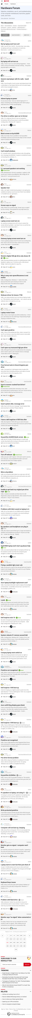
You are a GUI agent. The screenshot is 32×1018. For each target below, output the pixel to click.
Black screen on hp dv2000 (10, 133)
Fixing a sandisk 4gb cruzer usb (11, 565)
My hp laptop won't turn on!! (10, 44)
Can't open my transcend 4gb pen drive (14, 347)
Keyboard (3, 27)
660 (24, 946)
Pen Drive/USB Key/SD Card (8, 29)
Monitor (14, 27)
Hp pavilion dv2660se (8, 775)
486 (11, 946)
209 (21, 935)
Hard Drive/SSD (22, 25)
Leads (3, 600)
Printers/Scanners (21, 29)
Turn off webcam (6, 454)
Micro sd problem (7, 472)
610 (18, 946)
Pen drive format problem (10, 758)
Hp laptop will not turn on (9, 61)
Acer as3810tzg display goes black (13, 705)
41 (14, 935)
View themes (12, 18)
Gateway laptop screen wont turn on (13, 238)
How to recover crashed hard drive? (13, 385)
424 (11, 942)
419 (14, 939)
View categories (4, 18)
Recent (5, 35)
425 (14, 942)
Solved (27, 35)
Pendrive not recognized (9, 670)
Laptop (9, 27)
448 (7, 946)
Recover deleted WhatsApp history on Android (14, 996)
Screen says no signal (8, 205)
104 (18, 935)
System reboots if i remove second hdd (14, 635)
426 (18, 942)
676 (16, 949)
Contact (29, 1009)
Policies (16, 1010)
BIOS (2, 25)
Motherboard (21, 27)
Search (28, 22)
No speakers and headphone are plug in (14, 527)
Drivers (15, 25)
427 (21, 942)
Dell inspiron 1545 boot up (10, 688)
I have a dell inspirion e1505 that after (14, 419)
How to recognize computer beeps (11, 1004)
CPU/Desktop (8, 25)
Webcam (3, 31)
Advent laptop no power (9, 98)
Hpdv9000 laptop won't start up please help (15, 546)
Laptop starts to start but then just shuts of (15, 865)
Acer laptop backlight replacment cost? (14, 583)
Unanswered (16, 35)
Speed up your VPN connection (10, 1001)
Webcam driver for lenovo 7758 (11, 295)
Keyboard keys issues (8, 882)
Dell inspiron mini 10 (8, 617)
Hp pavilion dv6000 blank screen (12, 437)
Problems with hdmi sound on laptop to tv (15, 509)
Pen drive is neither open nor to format (14, 116)
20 (11, 935)
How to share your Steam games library (12, 999)
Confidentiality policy (21, 1009)
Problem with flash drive (9, 900)
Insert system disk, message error (12, 404)
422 (24, 939)
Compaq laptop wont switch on (11, 653)
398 (11, 939)
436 (24, 942)
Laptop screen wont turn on (10, 221)
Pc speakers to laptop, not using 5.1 (13, 793)
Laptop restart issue (8, 312)
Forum (6, 4)
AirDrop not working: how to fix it (11, 994)
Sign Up (3, 1009)
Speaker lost (5, 188)
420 (18, 939)
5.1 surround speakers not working (13, 168)
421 (21, 939)
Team (7, 1009)
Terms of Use (12, 1009)
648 (21, 946)
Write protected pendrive (9, 810)
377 (7, 939)
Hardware (13, 4)
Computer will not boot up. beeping (13, 828)
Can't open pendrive (7, 330)
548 (14, 946)
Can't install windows (8, 151)
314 (24, 935)
